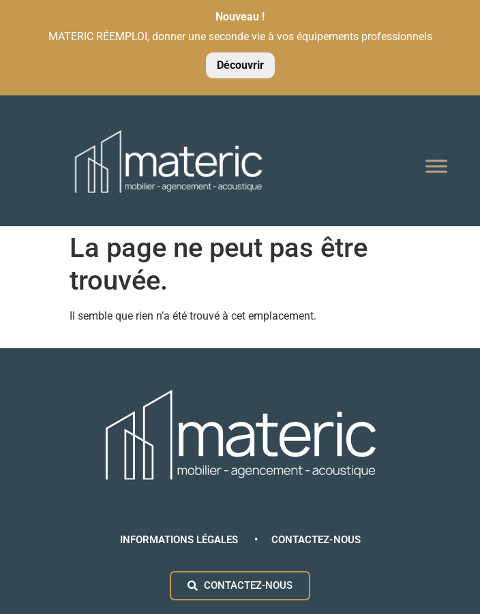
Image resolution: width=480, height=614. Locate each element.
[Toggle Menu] (436, 166)
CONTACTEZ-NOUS (316, 540)
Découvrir (240, 65)
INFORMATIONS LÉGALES (180, 540)
